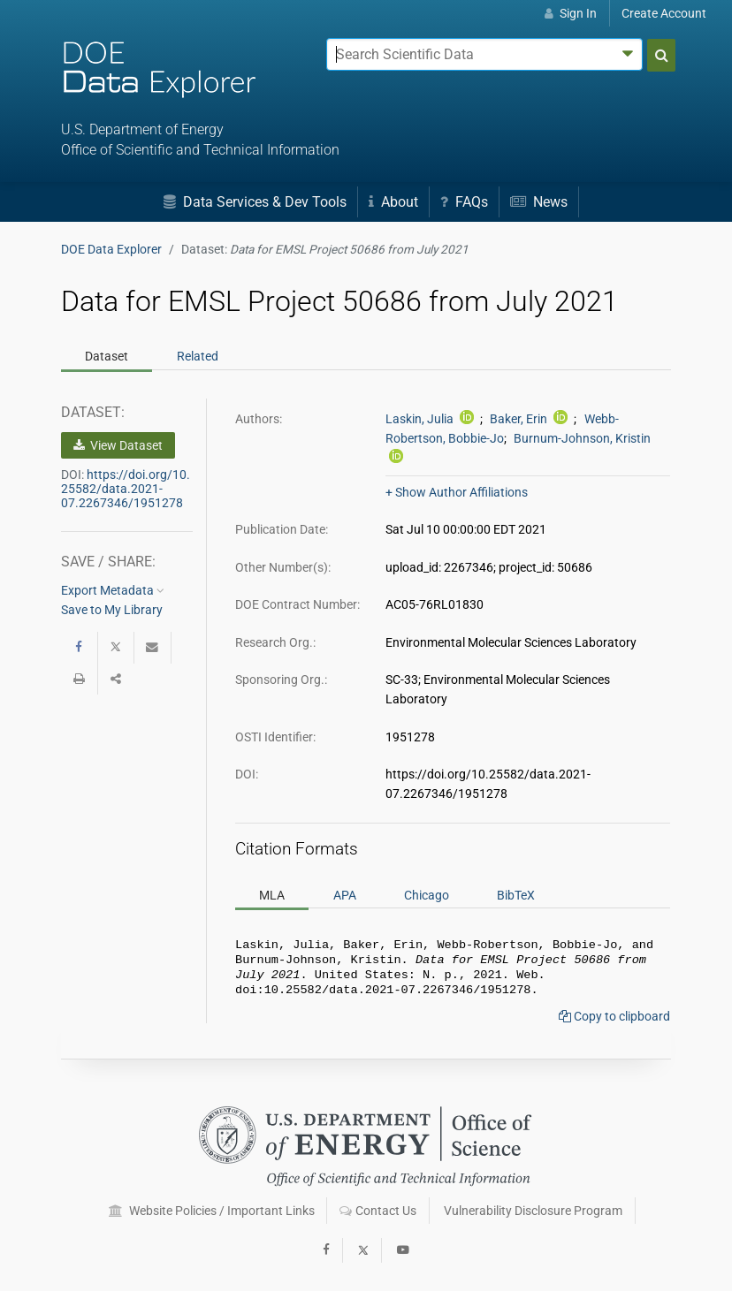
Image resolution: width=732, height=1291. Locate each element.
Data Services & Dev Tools (255, 202)
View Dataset (118, 445)
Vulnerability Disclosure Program (533, 1211)
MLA (272, 895)
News (539, 202)
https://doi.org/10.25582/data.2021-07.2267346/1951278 (125, 488)
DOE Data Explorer (111, 249)
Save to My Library (112, 610)
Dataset (106, 356)
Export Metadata (112, 590)
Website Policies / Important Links (212, 1211)
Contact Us (377, 1211)
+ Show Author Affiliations (456, 492)
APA (344, 895)
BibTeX (516, 895)
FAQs (464, 202)
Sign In (571, 13)
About (393, 202)
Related (197, 356)
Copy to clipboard (614, 1023)
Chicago (426, 895)
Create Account (663, 13)
